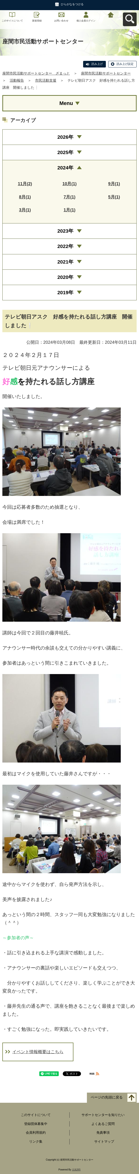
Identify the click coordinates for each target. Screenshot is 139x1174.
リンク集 (35, 1141)
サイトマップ (104, 1141)
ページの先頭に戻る (107, 1097)
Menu (66, 103)
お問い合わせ (61, 20)
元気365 (76, 1169)
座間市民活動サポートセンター (106, 73)
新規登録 (37, 20)
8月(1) (25, 197)
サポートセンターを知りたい (103, 1115)
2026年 (65, 137)
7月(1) (69, 197)
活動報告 (17, 80)
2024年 (65, 167)
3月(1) (25, 210)
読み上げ (97, 64)
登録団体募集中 (35, 1124)
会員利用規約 (36, 1132)
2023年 (65, 231)
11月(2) (25, 183)
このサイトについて (12, 20)
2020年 (65, 277)
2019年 (65, 292)
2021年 (65, 261)
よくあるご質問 (103, 1124)
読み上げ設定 (125, 64)
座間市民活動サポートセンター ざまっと (36, 73)
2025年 (65, 152)
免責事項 (103, 1132)
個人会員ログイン (85, 20)
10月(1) (69, 183)
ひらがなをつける (72, 4)
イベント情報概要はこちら (37, 1051)
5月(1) (114, 197)
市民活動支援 (45, 80)
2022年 (65, 246)
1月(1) (69, 210)
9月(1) (114, 183)
